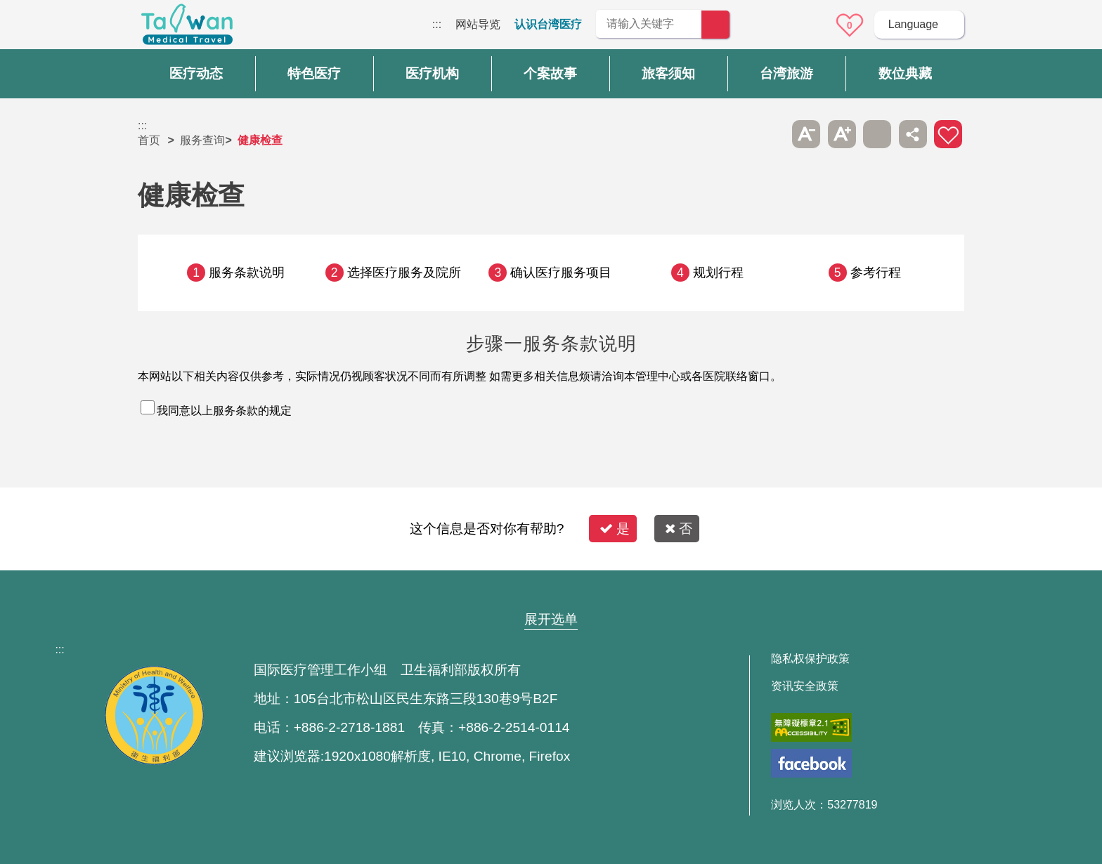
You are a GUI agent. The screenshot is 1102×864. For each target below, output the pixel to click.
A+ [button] (842, 134)
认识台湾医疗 (548, 24)
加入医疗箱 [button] (948, 134)
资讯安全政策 (804, 686)
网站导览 (477, 24)
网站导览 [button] (551, 592)
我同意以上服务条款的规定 (224, 411)
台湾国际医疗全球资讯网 (187, 28)
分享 (913, 134)
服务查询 (202, 140)
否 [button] (678, 528)
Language (913, 24)
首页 (149, 140)
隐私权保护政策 (810, 658)
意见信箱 (810, 25)
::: (436, 24)
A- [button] (806, 134)
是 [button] (614, 528)
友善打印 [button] (877, 134)
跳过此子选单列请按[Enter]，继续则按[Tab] (771, 134)
